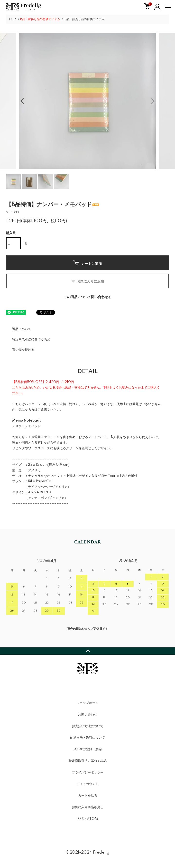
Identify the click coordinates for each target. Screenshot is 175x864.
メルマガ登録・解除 (87, 749)
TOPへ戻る (87, 651)
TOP (12, 19)
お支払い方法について (87, 726)
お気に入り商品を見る (87, 807)
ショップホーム (87, 703)
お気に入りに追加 (87, 281)
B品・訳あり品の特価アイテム (84, 19)
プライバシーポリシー (87, 772)
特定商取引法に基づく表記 (31, 339)
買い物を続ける (23, 349)
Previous (23, 101)
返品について (21, 329)
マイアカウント (87, 784)
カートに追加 (87, 263)
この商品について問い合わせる (87, 297)
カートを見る (87, 795)
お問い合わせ (87, 714)
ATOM (92, 819)
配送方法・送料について (87, 737)
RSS (80, 819)
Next (152, 101)
